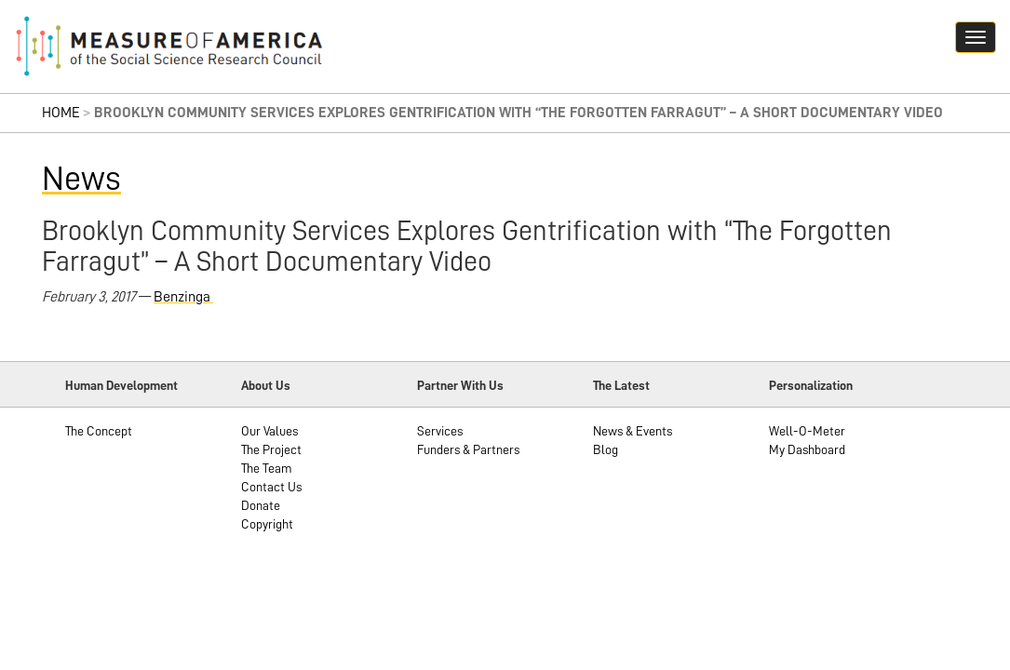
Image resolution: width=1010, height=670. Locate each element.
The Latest (621, 385)
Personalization (811, 385)
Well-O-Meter (807, 430)
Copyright (267, 523)
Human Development (121, 385)
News (81, 178)
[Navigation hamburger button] (975, 37)
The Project (271, 449)
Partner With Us (460, 385)
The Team (266, 468)
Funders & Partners (468, 449)
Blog (605, 449)
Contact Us (271, 486)
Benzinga (183, 296)
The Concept (98, 430)
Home (61, 112)
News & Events (632, 430)
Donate (260, 505)
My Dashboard (807, 449)
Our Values (269, 430)
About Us (265, 385)
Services (440, 430)
